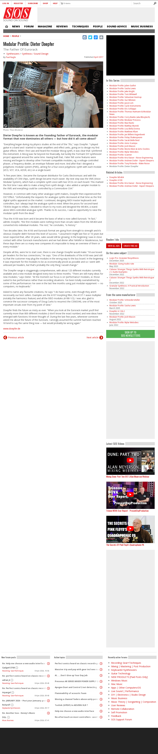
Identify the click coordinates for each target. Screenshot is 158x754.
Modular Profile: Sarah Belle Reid (124, 140)
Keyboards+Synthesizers (11, 708)
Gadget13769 (8, 667)
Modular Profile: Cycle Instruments (125, 105)
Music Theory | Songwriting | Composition (133, 701)
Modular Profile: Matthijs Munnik (124, 125)
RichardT (6, 704)
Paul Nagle (11, 57)
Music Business (142, 26)
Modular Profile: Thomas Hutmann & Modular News (130, 113)
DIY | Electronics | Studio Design (128, 694)
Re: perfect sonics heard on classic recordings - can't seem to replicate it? (25, 675)
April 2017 (98, 57)
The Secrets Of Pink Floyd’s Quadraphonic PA (125, 544)
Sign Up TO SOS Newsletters (130, 333)
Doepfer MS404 (116, 177)
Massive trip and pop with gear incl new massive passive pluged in (77, 669)
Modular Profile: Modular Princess (125, 120)
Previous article (16, 337)
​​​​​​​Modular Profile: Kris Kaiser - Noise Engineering (131, 157)
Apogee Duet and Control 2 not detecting (76, 687)
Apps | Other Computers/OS (126, 687)
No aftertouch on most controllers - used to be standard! (77, 717)
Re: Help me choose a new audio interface (23, 663)
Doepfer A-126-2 (117, 311)
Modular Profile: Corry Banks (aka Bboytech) (129, 117)
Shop (45, 3)
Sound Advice (117, 26)
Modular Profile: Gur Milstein (122, 100)
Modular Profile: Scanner (120, 154)
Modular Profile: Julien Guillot (122, 85)
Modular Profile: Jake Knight (122, 91)
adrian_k (6, 680)
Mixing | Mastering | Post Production (130, 666)
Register (18, 3)
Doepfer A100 (115, 180)
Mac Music (116, 684)
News (16, 26)
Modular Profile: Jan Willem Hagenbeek (127, 134)
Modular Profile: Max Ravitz (121, 123)
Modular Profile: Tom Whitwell (123, 94)
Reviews (62, 26)
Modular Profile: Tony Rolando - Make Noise (129, 163)
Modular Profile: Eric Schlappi (122, 108)
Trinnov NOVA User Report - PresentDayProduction (127, 510)
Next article (92, 337)
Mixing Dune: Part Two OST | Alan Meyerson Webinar (127, 476)
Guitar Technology (120, 673)
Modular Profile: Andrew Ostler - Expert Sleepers (131, 160)
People (98, 26)
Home (6, 26)
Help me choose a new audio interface (74, 711)
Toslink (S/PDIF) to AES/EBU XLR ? (71, 705)
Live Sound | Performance (125, 691)
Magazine (45, 26)
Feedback (116, 715)
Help (55, 3)
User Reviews (118, 705)
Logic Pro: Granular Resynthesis (124, 258)
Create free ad (130, 245)
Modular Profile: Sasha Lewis (122, 88)
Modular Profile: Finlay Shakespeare (125, 137)
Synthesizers (12, 53)
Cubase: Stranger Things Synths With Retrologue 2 (131, 278)
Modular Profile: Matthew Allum (123, 131)
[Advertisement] (130, 389)
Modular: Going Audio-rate (121, 263)
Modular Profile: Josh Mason (122, 146)
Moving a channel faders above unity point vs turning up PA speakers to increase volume (77, 699)
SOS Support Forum (121, 719)
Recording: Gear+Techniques (12, 671)
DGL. (4, 717)
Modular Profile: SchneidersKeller (124, 300)
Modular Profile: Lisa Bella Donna (124, 128)
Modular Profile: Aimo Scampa (123, 143)
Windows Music (119, 680)
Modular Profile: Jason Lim (121, 103)
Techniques (80, 26)
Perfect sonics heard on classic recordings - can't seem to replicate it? (77, 663)
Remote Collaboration (122, 708)
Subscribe (33, 3)
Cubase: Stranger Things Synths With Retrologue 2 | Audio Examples (131, 270)
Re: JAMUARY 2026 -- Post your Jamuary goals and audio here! (25, 700)
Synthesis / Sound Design (35, 53)
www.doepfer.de (11, 328)
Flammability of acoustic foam (70, 693)
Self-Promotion (119, 712)
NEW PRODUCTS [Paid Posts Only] (129, 677)
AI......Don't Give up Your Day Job (71, 675)
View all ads (114, 245)
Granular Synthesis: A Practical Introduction (129, 285)
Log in (5, 3)
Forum (29, 26)
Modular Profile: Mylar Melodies (124, 151)
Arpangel (6, 692)
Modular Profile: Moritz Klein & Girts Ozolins (129, 149)
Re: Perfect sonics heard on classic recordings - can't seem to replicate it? (25, 688)
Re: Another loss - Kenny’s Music (18, 713)
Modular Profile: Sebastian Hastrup (125, 97)
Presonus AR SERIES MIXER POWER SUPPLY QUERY (77, 681)
